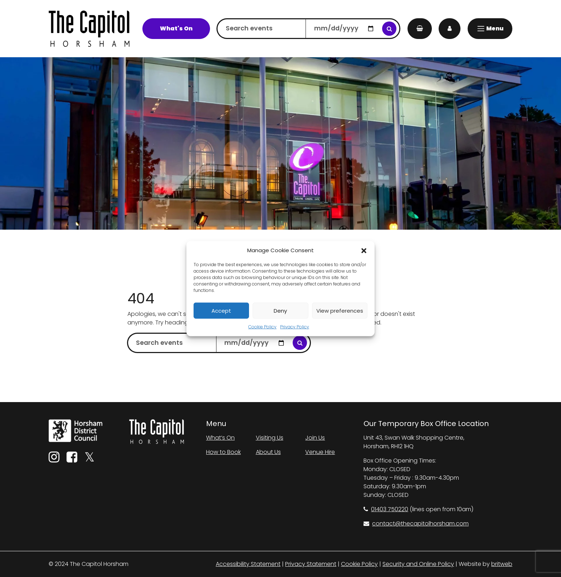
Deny (280, 310)
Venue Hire (320, 452)
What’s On (220, 438)
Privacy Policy (294, 327)
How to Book (223, 452)
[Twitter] (89, 459)
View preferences (339, 310)
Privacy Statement (310, 564)
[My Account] (449, 28)
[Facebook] (72, 459)
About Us (268, 452)
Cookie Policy (262, 327)
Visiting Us (269, 438)
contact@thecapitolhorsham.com (416, 523)
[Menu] (490, 28)
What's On (176, 28)
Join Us (315, 438)
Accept (221, 310)
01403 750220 (386, 509)
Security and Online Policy (418, 564)
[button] (363, 250)
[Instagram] (54, 459)
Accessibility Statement (248, 564)
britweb (501, 564)
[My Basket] (420, 28)
